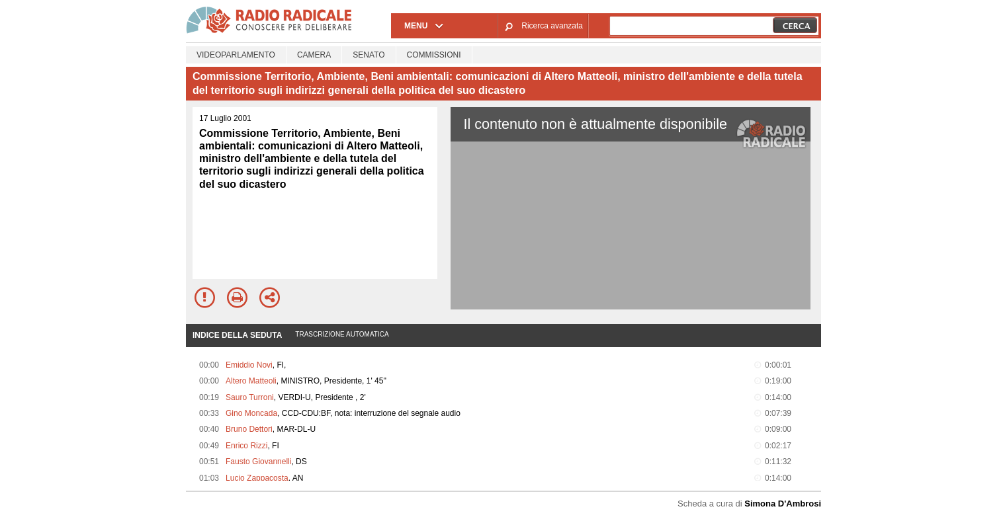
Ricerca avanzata (552, 25)
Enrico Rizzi (246, 445)
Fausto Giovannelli (258, 461)
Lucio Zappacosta (257, 478)
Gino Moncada (251, 413)
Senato (368, 55)
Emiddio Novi (249, 365)
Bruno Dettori (249, 429)
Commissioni (434, 55)
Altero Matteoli (251, 380)
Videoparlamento (236, 55)
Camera (314, 55)
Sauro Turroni (250, 397)
